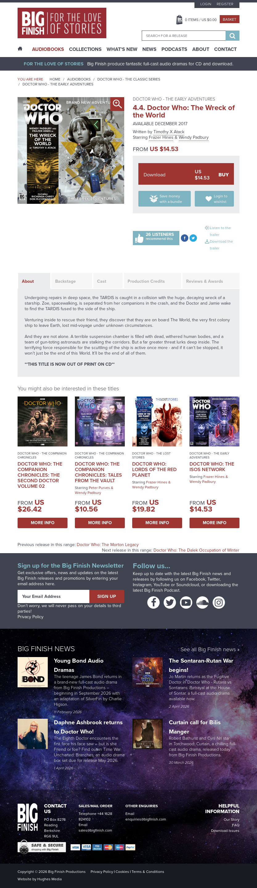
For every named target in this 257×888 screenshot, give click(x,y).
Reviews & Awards (204, 281)
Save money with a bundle (171, 198)
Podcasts (174, 49)
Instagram (142, 585)
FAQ (235, 825)
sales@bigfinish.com (95, 830)
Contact (225, 49)
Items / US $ (201, 20)
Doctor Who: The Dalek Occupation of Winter (196, 550)
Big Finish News (46, 648)
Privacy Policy (30, 617)
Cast (101, 281)
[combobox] (184, 36)
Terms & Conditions (148, 871)
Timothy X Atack (168, 132)
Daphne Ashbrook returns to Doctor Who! (88, 727)
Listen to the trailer (220, 231)
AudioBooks (48, 49)
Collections (85, 49)
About (200, 49)
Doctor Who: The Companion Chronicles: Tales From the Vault (98, 472)
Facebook (195, 579)
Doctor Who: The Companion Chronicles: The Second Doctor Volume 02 (40, 475)
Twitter (213, 579)
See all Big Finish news (208, 649)
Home (55, 79)
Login (205, 4)
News (149, 49)
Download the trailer (221, 245)
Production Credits (146, 281)
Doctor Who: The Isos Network (212, 466)
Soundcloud (187, 585)
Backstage (65, 281)
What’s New (122, 49)
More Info (43, 523)
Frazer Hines (161, 137)
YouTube (161, 585)
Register (225, 4)
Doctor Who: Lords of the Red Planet (154, 469)
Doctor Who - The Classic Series (128, 79)
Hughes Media (49, 879)
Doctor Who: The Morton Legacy (108, 544)
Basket (229, 19)
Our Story (231, 819)
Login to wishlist (220, 198)
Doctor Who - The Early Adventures (57, 84)
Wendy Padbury (194, 137)
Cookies (122, 871)
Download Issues (225, 830)
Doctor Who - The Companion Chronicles (42, 455)
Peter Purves (99, 488)
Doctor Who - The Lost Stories (151, 455)
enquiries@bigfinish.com (145, 819)
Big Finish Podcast (161, 590)
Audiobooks (79, 79)
